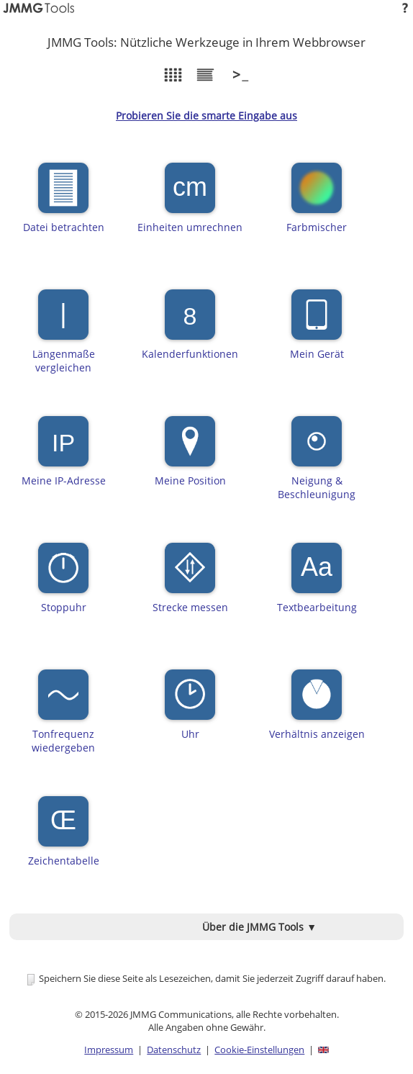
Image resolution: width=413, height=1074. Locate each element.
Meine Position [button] (190, 458)
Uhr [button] (190, 711)
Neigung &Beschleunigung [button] (316, 458)
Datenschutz (174, 1049)
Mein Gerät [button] (317, 331)
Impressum (108, 1049)
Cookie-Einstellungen (259, 1049)
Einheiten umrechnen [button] (189, 205)
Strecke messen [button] (190, 585)
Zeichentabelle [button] (63, 838)
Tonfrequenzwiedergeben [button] (63, 711)
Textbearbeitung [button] (317, 585)
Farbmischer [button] (316, 205)
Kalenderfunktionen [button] (190, 331)
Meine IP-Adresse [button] (64, 458)
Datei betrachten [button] (63, 205)
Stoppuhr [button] (63, 585)
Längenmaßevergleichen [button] (63, 331)
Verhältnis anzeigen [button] (317, 711)
